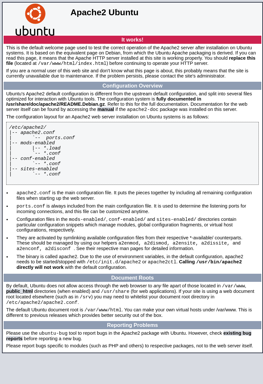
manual (105, 111)
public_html (19, 315)
